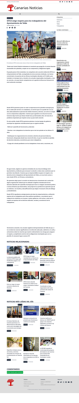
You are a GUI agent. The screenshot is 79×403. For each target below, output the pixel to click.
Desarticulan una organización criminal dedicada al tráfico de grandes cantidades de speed (63, 64)
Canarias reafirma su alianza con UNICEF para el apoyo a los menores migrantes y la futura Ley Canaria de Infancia (47, 321)
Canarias (42, 265)
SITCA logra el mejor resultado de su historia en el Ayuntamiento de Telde (30, 258)
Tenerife (9, 360)
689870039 (48, 382)
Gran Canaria (10, 18)
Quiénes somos (27, 382)
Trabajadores (60, 26)
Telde (58, 24)
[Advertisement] (31, 95)
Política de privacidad (29, 384)
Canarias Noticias (10, 25)
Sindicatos (59, 20)
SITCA (58, 22)
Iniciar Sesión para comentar (15, 372)
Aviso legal (26, 386)
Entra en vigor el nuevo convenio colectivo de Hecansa (13, 286)
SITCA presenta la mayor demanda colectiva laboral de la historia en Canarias (47, 260)
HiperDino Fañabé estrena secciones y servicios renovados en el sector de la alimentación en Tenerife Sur (14, 353)
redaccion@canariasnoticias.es (48, 384)
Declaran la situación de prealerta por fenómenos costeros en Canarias (30, 320)
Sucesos (58, 69)
